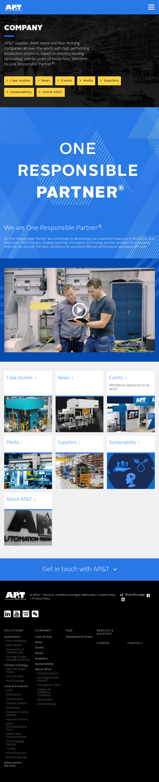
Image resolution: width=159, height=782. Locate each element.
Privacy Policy (41, 598)
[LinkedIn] (7, 614)
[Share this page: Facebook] (148, 595)
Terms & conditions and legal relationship (69, 595)
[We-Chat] (35, 614)
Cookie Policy (106, 595)
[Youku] (26, 614)
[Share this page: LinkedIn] (123, 599)
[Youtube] (16, 614)
